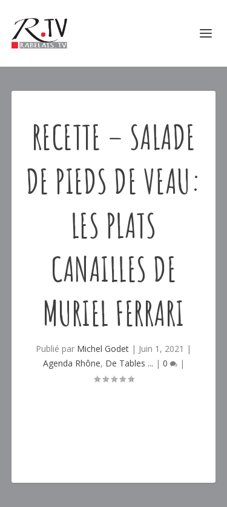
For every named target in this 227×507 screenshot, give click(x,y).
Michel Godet (103, 348)
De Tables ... (129, 363)
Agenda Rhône (71, 363)
